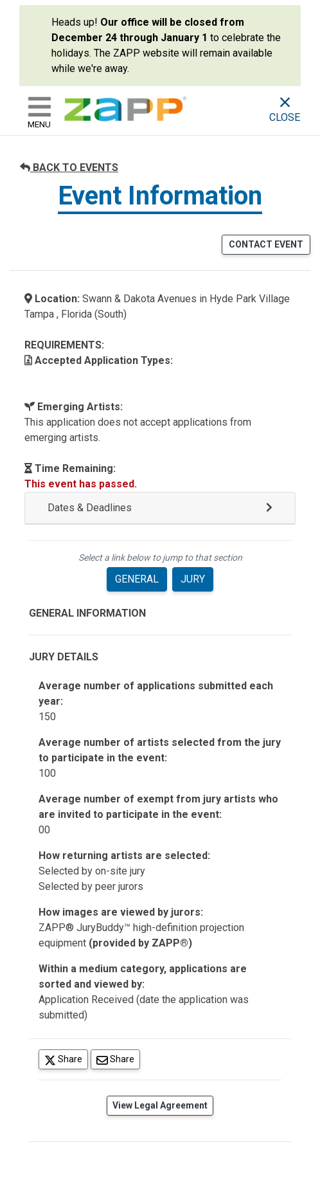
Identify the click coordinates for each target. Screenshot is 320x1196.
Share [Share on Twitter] (66, 1058)
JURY (193, 579)
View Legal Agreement (160, 1105)
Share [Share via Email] (118, 1058)
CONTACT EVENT (266, 244)
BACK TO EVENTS (69, 167)
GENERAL (137, 579)
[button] (160, 508)
